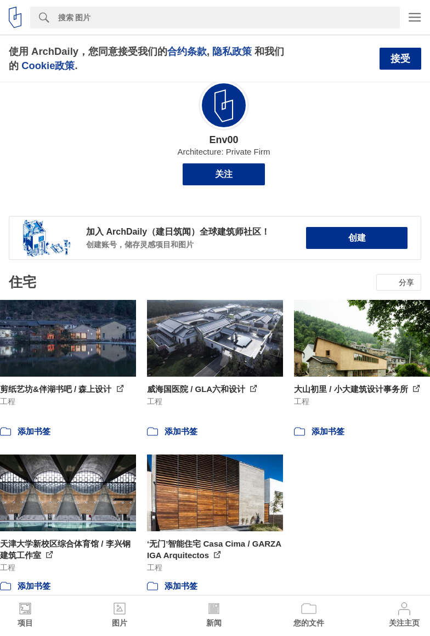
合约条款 (187, 51)
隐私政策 (232, 51)
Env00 (223, 139)
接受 (400, 58)
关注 (224, 174)
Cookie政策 (48, 65)
